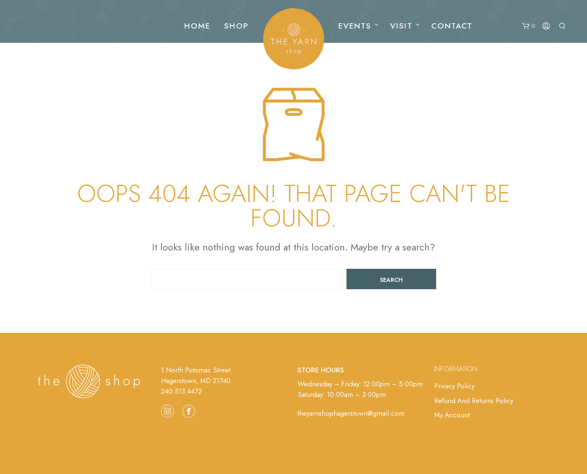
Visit (401, 26)
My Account (452, 415)
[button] (528, 26)
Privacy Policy (454, 386)
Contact (451, 26)
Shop (236, 26)
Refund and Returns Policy (473, 400)
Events (354, 26)
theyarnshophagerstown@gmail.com (351, 413)
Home (197, 26)
